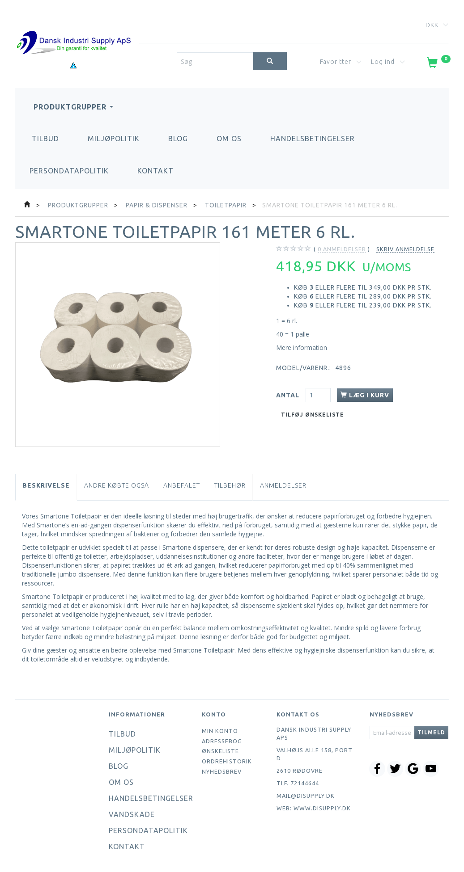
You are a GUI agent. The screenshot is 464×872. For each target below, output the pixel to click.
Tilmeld (431, 732)
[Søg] (270, 61)
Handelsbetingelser (312, 139)
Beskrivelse (46, 485)
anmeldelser (342, 249)
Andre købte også (116, 485)
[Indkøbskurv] (438, 64)
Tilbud (45, 139)
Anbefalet (181, 485)
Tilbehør (230, 485)
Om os (229, 139)
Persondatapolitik (69, 171)
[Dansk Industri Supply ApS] (73, 29)
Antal (288, 395)
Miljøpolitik (114, 139)
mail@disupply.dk (306, 795)
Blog (178, 139)
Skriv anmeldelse (405, 249)
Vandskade (132, 814)
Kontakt (155, 171)
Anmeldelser (283, 485)
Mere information (301, 347)
